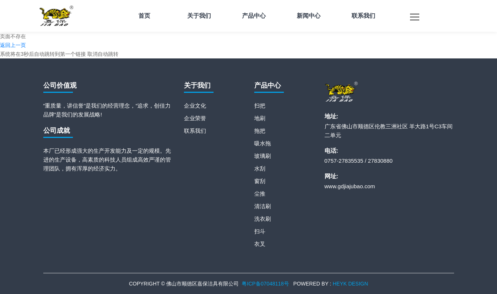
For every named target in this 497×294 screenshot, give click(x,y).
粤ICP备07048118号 (265, 284)
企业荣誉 (195, 118)
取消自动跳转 (102, 54)
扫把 (259, 105)
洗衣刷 (262, 219)
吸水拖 (262, 143)
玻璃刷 (262, 156)
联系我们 (195, 131)
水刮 (259, 168)
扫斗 (259, 231)
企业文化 (195, 105)
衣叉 (259, 244)
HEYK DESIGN (350, 284)
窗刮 (259, 181)
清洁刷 (262, 206)
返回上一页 (13, 45)
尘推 (259, 193)
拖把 (259, 131)
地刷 (259, 118)
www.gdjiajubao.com (350, 186)
